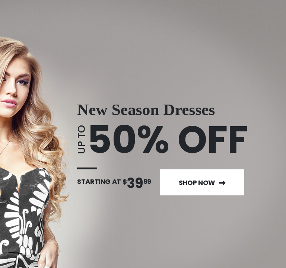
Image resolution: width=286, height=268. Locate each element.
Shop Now (202, 182)
